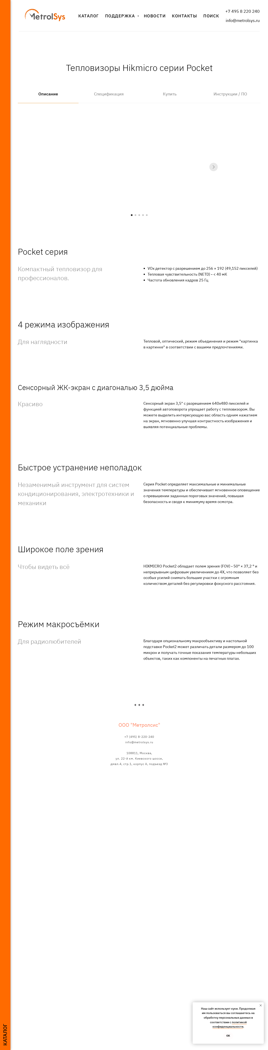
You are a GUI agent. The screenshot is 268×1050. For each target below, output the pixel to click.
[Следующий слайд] (213, 167)
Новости (155, 16)
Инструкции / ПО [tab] (230, 94)
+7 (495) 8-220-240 (139, 737)
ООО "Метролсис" (139, 724)
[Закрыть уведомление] (261, 1005)
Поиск (211, 16)
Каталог (88, 16)
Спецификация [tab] (109, 94)
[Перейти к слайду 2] (135, 215)
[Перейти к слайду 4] (143, 215)
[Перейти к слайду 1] (132, 215)
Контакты (184, 16)
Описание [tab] (48, 94)
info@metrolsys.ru (243, 20)
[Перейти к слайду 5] (147, 215)
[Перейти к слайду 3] (139, 215)
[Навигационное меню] (5, 6)
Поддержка (120, 16)
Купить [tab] (170, 94)
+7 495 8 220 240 (242, 11)
